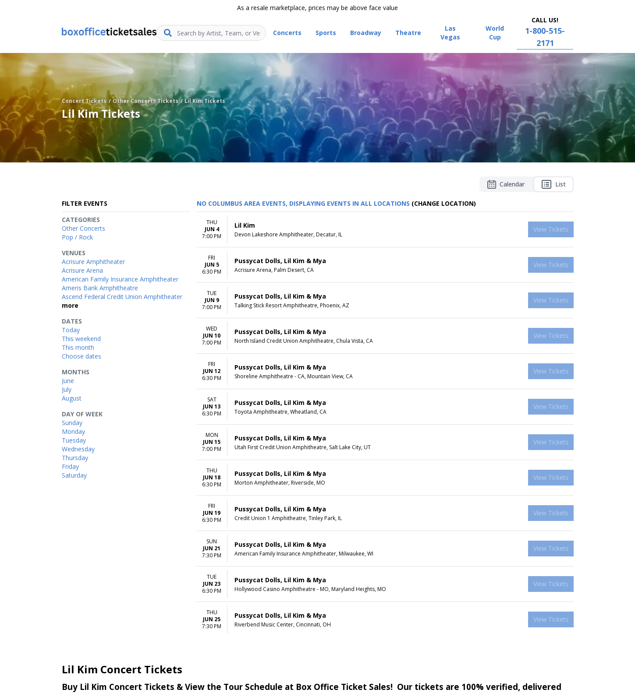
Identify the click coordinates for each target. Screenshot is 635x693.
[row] (385, 229)
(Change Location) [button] (444, 203)
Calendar (506, 184)
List (553, 184)
